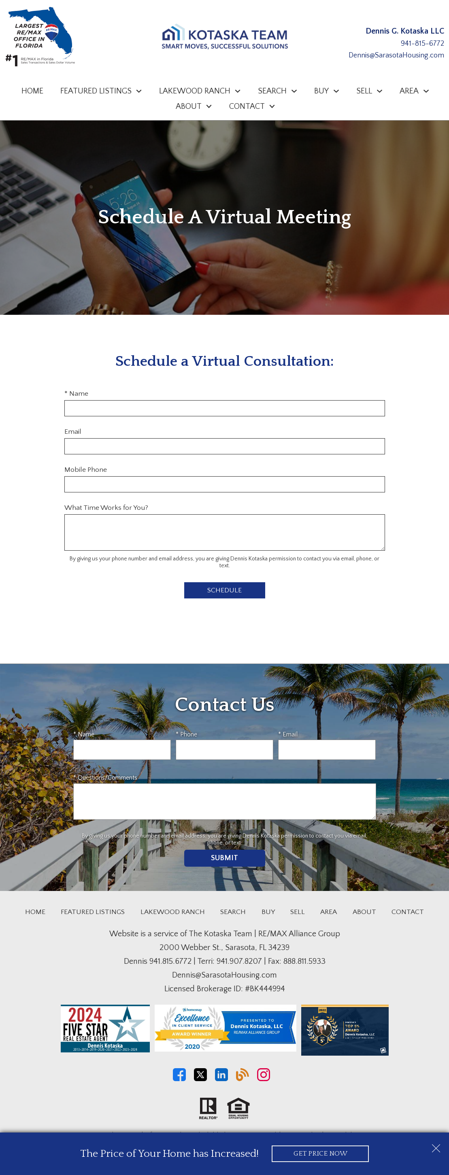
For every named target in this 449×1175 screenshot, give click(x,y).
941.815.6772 (170, 961)
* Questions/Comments (105, 777)
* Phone (186, 734)
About (364, 912)
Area (328, 912)
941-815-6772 (422, 44)
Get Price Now (320, 1154)
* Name (76, 394)
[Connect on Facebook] (179, 1079)
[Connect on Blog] (242, 1079)
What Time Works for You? (106, 508)
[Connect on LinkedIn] (221, 1079)
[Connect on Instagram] (263, 1079)
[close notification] (436, 1145)
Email (72, 432)
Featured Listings (93, 912)
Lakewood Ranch (172, 912)
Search (233, 912)
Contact (408, 912)
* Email (288, 734)
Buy (268, 912)
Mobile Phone (85, 470)
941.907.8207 (239, 961)
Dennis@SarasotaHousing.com (396, 55)
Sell (297, 912)
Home (32, 91)
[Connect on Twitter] (200, 1079)
